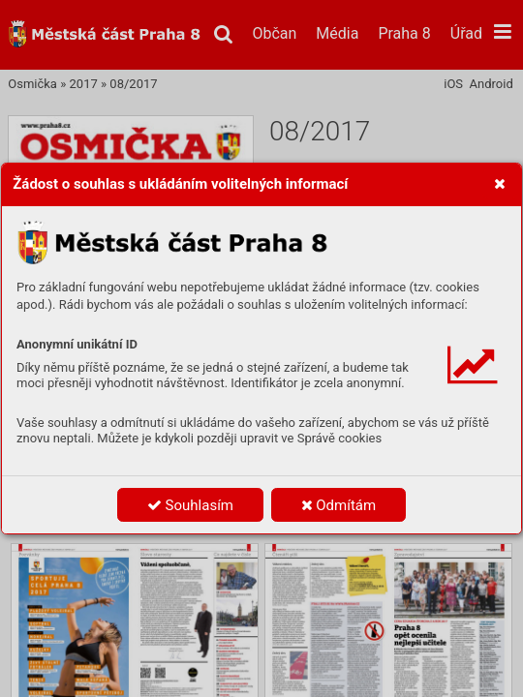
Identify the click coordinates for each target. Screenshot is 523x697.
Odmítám (339, 505)
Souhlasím (190, 505)
